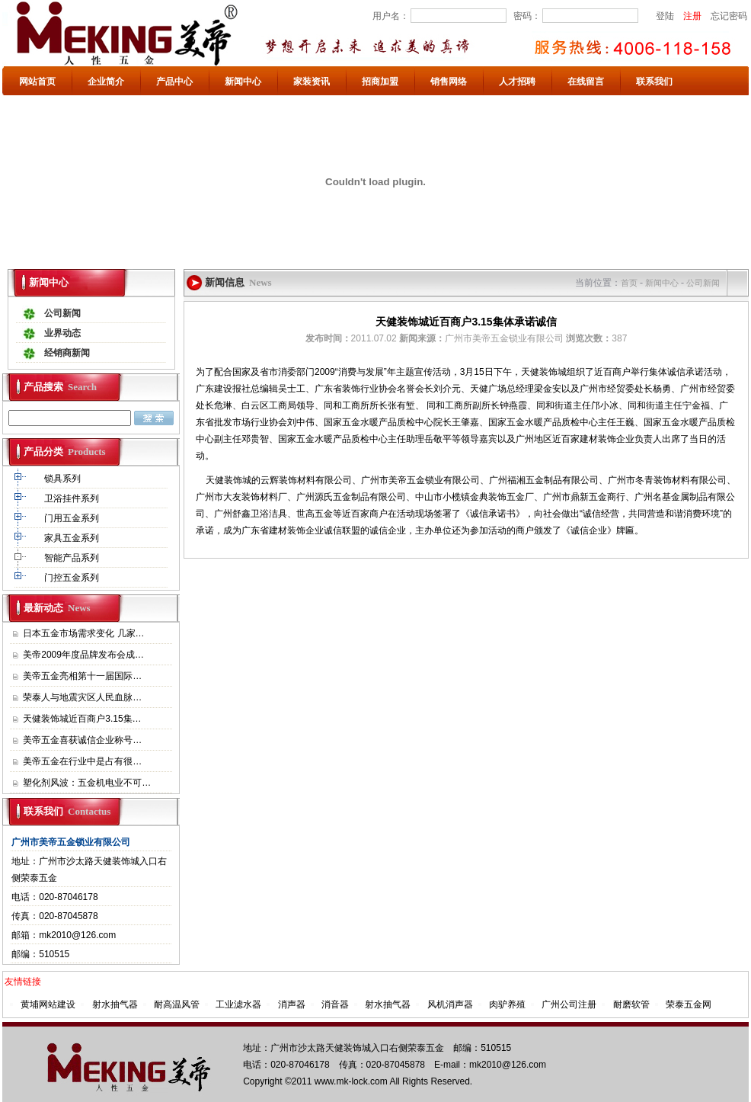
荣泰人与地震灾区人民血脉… (82, 697)
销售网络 (448, 81)
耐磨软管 (631, 1004)
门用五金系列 (72, 518)
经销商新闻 (67, 353)
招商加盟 (380, 81)
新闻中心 (243, 81)
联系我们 (654, 81)
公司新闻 (62, 313)
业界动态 (62, 333)
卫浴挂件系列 (72, 498)
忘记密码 (729, 16)
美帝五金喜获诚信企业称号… (82, 740)
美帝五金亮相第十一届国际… (82, 676)
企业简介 (106, 81)
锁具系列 (63, 478)
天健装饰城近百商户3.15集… (82, 718)
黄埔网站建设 (48, 1004)
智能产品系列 (72, 558)
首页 (629, 282)
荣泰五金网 (688, 1004)
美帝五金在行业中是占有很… (82, 761)
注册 (692, 16)
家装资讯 (311, 81)
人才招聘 (517, 81)
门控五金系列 (72, 577)
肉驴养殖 (507, 1004)
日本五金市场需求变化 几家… (83, 633)
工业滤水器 (238, 1004)
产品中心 (174, 81)
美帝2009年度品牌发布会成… (83, 654)
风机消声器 (450, 1004)
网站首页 (37, 81)
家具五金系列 (72, 538)
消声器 (291, 1004)
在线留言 (585, 81)
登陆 (665, 16)
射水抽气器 (115, 1004)
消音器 (335, 1004)
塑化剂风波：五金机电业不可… (87, 782)
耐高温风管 (177, 1004)
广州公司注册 (569, 1004)
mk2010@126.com (77, 935)
